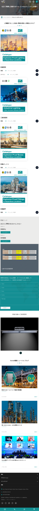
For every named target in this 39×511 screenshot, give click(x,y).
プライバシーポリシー (10, 499)
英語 (2, 70)
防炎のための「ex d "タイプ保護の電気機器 (12, 390)
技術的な (3, 229)
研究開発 (3, 238)
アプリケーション (4, 477)
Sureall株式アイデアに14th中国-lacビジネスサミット (14, 460)
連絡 (2, 484)
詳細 (35, 396)
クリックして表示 (10, 70)
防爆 (4, 270)
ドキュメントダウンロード (17, 17)
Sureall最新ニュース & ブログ (19, 360)
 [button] (20, 353)
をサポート (9, 17)
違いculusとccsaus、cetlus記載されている (12, 425)
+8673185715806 (6, 494)
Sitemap (3, 499)
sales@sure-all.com (7, 491)
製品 (2, 474)
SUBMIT (5, 307)
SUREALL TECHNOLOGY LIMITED (12, 497)
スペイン (3, 74)
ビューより (5, 232)
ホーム (4, 17)
